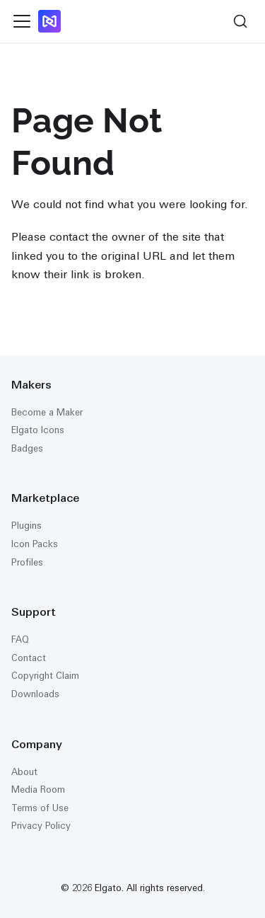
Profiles (27, 562)
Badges (27, 448)
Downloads (35, 694)
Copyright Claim (45, 675)
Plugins (26, 525)
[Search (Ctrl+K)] (240, 21)
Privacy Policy (41, 825)
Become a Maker (47, 412)
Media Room (38, 789)
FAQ (20, 639)
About (24, 772)
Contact (28, 658)
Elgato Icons (37, 430)
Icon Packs (34, 544)
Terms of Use (40, 808)
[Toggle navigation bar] (22, 21)
